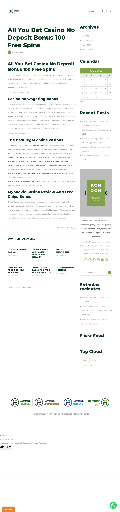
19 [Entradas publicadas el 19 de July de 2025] (105, 88)
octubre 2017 (87, 40)
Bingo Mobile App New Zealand (94, 147)
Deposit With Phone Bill (17, 133)
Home (91, 11)
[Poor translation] (8, 447)
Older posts (14, 287)
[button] (113, 505)
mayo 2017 (86, 45)
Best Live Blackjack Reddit (92, 156)
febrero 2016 (87, 50)
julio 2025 (86, 36)
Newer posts (29, 287)
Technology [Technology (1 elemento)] (87, 365)
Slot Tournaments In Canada (93, 130)
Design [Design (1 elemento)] (85, 360)
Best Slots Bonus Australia (18, 92)
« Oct (82, 101)
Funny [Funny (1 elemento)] (94, 360)
